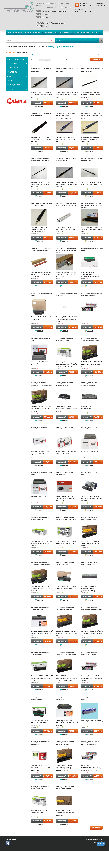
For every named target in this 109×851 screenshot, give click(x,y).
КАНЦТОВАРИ (12, 72)
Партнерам (88, 32)
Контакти (98, 32)
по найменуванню (45, 60)
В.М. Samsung (42, 47)
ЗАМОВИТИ (96, 59)
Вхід (76, 11)
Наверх (101, 844)
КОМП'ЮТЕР (11, 76)
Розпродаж (47, 32)
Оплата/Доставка (32, 32)
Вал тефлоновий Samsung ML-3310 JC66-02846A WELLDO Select (66, 251)
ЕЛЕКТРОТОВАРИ (13, 67)
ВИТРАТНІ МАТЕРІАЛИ (29, 47)
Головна (10, 32)
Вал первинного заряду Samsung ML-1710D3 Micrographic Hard (65, 116)
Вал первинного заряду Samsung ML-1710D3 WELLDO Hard (91, 116)
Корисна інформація (13, 849)
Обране (80, 9)
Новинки (77, 32)
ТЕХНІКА (10, 89)
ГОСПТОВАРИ (12, 63)
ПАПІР (9, 80)
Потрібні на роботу (63, 32)
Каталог (19, 32)
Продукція (17, 47)
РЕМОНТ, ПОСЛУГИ (14, 85)
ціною (54, 60)
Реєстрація (86, 11)
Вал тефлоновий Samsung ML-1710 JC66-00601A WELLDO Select (91, 206)
